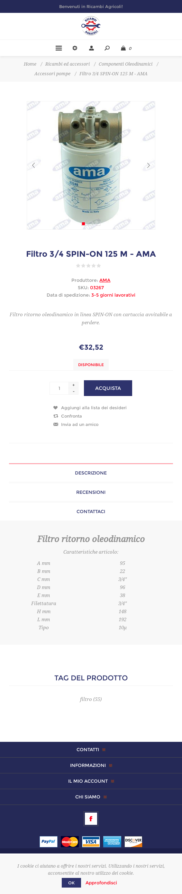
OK (71, 882)
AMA (104, 280)
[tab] (91, 473)
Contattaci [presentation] (91, 511)
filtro (86, 699)
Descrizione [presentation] (91, 473)
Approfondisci (101, 883)
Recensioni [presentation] (90, 492)
